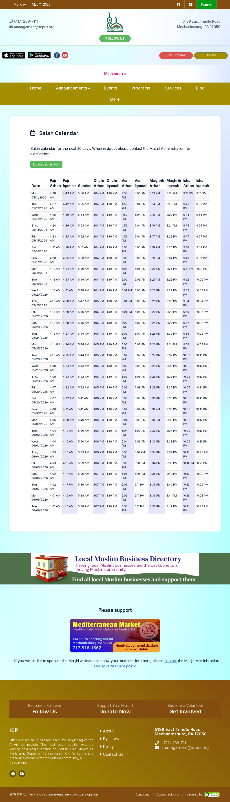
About (107, 731)
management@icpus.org (185, 747)
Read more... (18, 762)
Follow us (115, 38)
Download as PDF (46, 164)
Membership (115, 73)
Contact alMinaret (168, 794)
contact (170, 660)
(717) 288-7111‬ (175, 743)
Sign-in (206, 4)
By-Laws (109, 738)
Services (173, 88)
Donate (211, 55)
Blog (200, 88)
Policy (107, 746)
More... (117, 99)
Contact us (142, 794)
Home (35, 88)
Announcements (73, 88)
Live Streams (176, 55)
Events (110, 88)
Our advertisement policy (115, 666)
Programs (141, 88)
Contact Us (111, 754)
